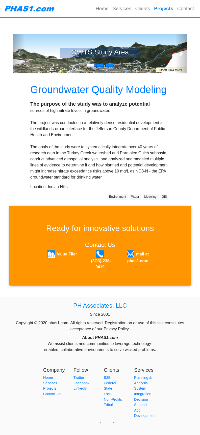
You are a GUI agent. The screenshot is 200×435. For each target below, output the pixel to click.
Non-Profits (113, 399)
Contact (185, 8)
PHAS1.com (88, 421)
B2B (107, 377)
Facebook (81, 383)
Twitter (78, 377)
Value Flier (67, 254)
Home (102, 8)
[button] (19, 53)
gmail (107, 421)
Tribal (108, 405)
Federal (110, 383)
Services (122, 8)
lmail (119, 421)
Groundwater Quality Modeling (98, 89)
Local (108, 394)
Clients (142, 8)
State (108, 388)
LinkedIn (80, 388)
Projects (164, 8)
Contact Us (100, 244)
